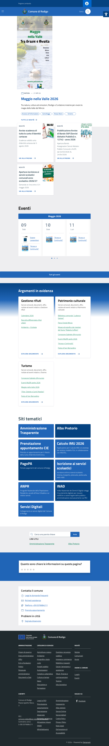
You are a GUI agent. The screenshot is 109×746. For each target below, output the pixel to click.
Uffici (20, 659)
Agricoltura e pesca (44, 652)
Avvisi (77, 659)
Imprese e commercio (64, 659)
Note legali (60, 725)
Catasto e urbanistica (45, 673)
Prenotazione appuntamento (42, 706)
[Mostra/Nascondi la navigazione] (2, 11)
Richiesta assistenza (44, 718)
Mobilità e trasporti (63, 663)
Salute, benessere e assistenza (63, 668)
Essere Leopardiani (34, 239)
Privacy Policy (61, 722)
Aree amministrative (26, 655)
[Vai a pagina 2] (54, 258)
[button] (106, 14)
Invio (75, 534)
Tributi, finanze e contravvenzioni (62, 675)
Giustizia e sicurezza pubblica (63, 654)
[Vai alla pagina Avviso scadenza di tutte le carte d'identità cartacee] (27, 157)
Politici (20, 666)
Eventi (77, 678)
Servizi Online (61, 711)
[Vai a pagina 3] (57, 258)
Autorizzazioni (42, 670)
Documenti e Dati (24, 677)
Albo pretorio (60, 707)
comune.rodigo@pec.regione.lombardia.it (33, 719)
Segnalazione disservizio (42, 713)
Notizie (77, 652)
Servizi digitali (61, 715)
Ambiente (40, 655)
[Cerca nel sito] (88, 11)
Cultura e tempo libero (43, 679)
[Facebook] (80, 701)
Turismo (58, 681)
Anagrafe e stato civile (43, 661)
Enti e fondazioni (24, 663)
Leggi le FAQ (41, 700)
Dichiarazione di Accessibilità (61, 731)
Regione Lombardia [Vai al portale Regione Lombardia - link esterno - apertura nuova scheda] (24, 3)
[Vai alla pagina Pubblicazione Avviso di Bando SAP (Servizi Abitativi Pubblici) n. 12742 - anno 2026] (65, 157)
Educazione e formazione (42, 686)
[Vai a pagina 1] (51, 258)
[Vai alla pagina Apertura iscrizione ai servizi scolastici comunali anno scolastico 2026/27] (27, 190)
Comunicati (79, 655)
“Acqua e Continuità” (34, 247)
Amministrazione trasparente (62, 702)
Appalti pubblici (42, 666)
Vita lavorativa (61, 684)
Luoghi (77, 674)
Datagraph (87, 742)
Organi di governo (25, 652)
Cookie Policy (61, 718)
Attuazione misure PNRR (44, 724)
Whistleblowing (43, 729)
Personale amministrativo (24, 672)
